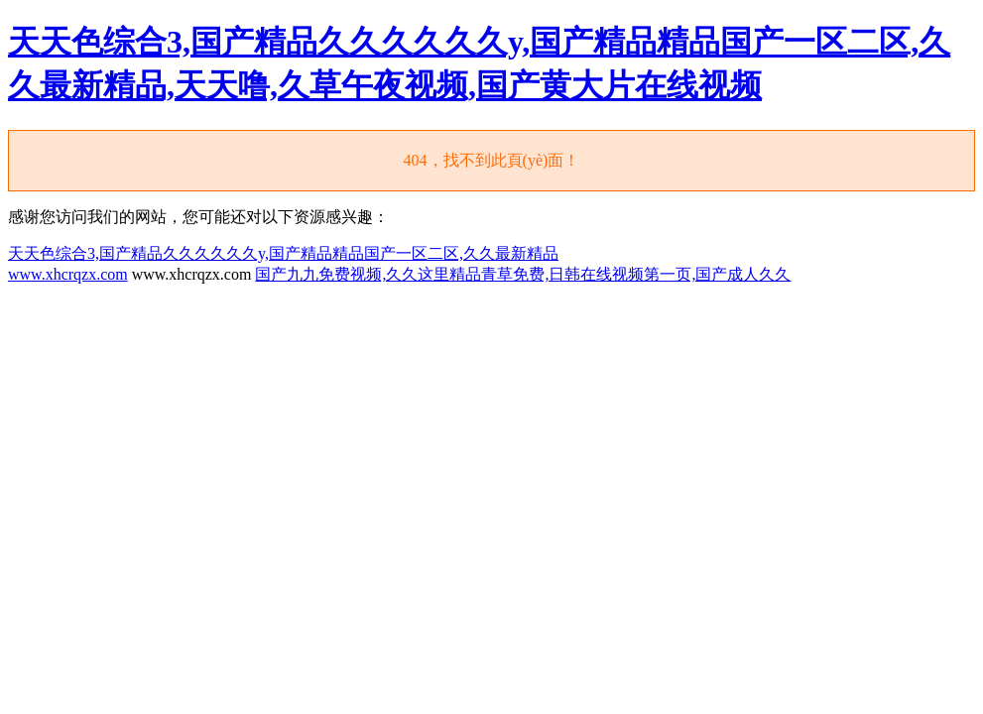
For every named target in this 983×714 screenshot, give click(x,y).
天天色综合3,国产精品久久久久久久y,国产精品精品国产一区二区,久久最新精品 (283, 253)
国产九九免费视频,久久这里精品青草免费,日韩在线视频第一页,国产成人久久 (523, 274)
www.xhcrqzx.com (68, 274)
